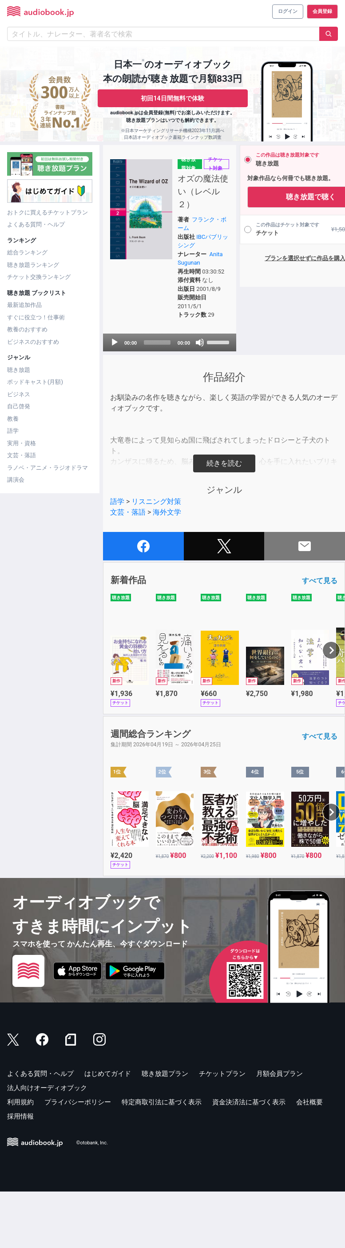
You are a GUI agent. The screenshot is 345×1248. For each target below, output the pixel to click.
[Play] (114, 398)
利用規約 (20, 1158)
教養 (13, 418)
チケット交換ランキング (39, 277)
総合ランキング (27, 252)
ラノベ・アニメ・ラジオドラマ (47, 467)
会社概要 (309, 1158)
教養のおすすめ (27, 329)
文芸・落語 (21, 455)
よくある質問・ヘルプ (36, 224)
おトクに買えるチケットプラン (47, 212)
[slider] (142, 398)
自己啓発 (18, 406)
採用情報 (20, 1172)
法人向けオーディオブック (47, 1144)
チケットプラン (222, 1130)
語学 (13, 430)
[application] (151, 398)
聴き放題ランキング (33, 265)
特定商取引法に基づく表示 (162, 1158)
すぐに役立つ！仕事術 (36, 317)
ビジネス (18, 394)
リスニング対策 (156, 557)
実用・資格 (21, 443)
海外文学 (167, 568)
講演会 (15, 479)
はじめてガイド (107, 1130)
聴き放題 (18, 369)
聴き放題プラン (165, 1130)
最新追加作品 (24, 305)
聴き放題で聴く (274, 197)
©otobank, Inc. (92, 1199)
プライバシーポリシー (77, 1158)
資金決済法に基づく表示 (249, 1158)
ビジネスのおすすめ (33, 341)
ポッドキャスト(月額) (35, 381)
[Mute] (173, 398)
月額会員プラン (279, 1130)
